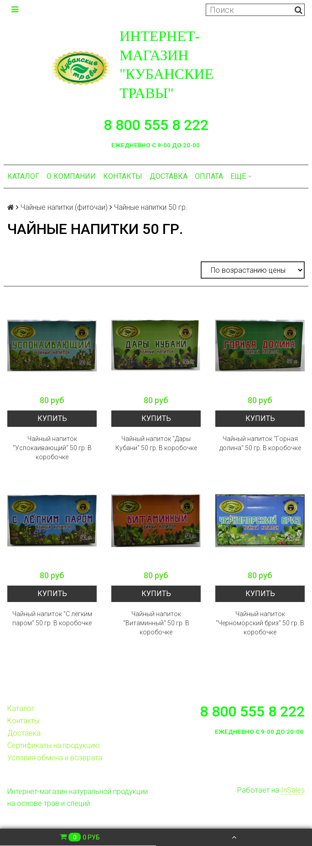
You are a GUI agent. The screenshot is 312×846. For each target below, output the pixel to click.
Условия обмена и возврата (54, 757)
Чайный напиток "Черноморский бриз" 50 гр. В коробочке (260, 623)
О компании (71, 176)
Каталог (23, 176)
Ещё (241, 176)
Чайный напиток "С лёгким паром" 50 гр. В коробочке (52, 618)
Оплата (209, 176)
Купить (52, 418)
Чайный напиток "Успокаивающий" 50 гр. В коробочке (52, 448)
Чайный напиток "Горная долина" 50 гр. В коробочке (260, 443)
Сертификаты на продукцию (53, 745)
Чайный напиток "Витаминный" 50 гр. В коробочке (156, 623)
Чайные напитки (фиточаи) (64, 207)
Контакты (122, 176)
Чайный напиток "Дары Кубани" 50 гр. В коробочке (156, 443)
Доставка (168, 176)
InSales (293, 790)
